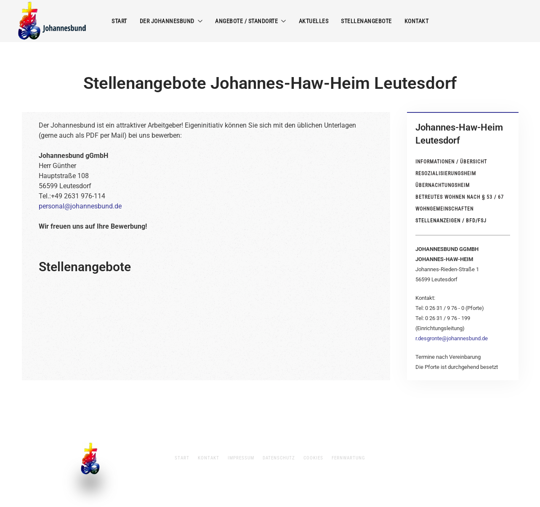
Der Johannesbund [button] (171, 21)
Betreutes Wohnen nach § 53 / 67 (459, 197)
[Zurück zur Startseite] (52, 21)
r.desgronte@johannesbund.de (451, 338)
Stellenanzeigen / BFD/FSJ (451, 221)
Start (119, 21)
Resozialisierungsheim (445, 173)
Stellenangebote (366, 21)
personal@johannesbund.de (80, 206)
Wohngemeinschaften (444, 209)
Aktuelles (314, 21)
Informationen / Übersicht (451, 162)
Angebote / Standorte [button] (250, 21)
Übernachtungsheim (442, 185)
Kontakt (416, 21)
